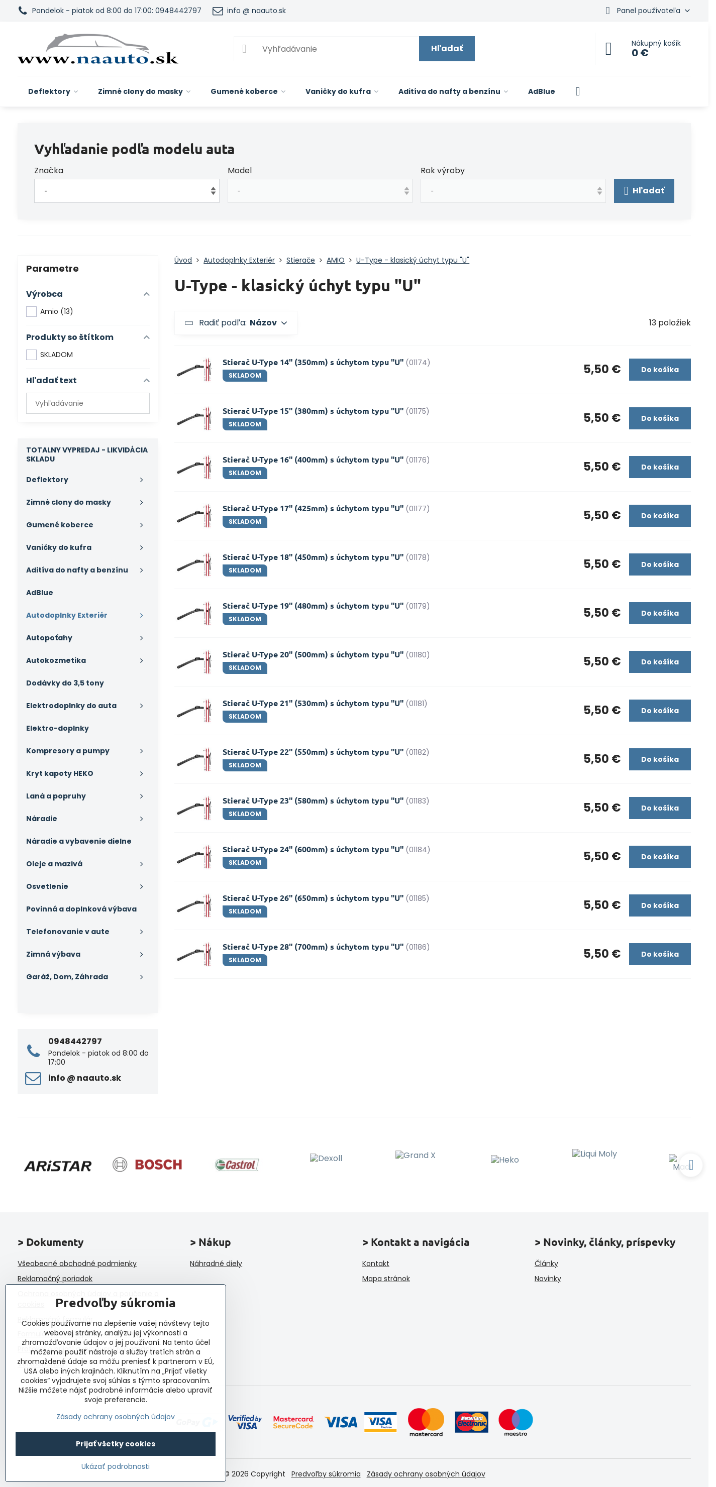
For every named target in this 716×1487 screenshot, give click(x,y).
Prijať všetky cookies (115, 1444)
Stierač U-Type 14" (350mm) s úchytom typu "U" (313, 362)
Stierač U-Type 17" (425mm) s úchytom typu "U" (313, 508)
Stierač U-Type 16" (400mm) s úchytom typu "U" (313, 459)
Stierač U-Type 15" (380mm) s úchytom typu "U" (313, 410)
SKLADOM (49, 355)
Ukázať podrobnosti (115, 1466)
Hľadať (447, 48)
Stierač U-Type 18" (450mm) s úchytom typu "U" (313, 556)
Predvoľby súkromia (326, 1474)
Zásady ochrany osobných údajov (426, 1474)
